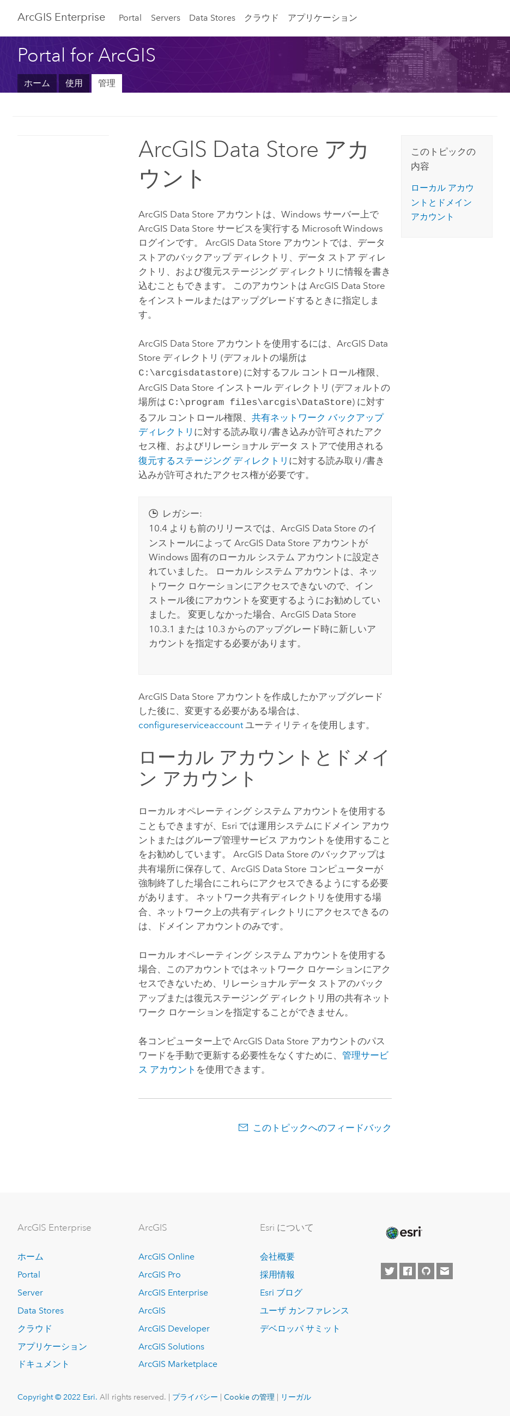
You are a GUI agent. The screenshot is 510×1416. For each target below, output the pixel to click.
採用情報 (277, 1272)
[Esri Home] (403, 1231)
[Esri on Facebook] (407, 1269)
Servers (165, 18)
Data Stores (212, 18)
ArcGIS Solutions (171, 1344)
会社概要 (277, 1254)
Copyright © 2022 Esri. (57, 1394)
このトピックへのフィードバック (322, 1125)
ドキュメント (43, 1362)
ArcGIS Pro (159, 1272)
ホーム (37, 83)
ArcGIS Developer (174, 1326)
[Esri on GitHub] (426, 1269)
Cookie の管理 (249, 1394)
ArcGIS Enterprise (61, 16)
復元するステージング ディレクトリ (213, 458)
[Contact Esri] (444, 1269)
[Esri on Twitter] (389, 1269)
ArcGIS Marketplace (177, 1362)
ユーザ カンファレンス (304, 1308)
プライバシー (195, 1394)
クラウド (261, 18)
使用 (74, 83)
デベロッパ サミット (300, 1326)
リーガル (296, 1394)
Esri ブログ (281, 1290)
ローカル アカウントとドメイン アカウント (442, 202)
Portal (130, 18)
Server (30, 1290)
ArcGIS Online (166, 1254)
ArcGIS (152, 1308)
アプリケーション (322, 18)
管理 (107, 83)
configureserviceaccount (190, 722)
